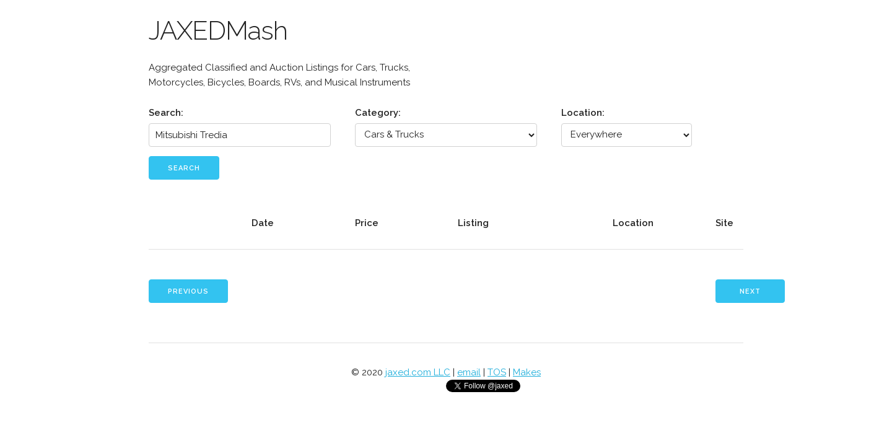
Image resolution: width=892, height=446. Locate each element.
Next (750, 291)
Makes (527, 372)
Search (184, 168)
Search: (166, 112)
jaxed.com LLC (417, 372)
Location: (583, 112)
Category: (378, 112)
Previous (188, 291)
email (469, 372)
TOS (497, 372)
